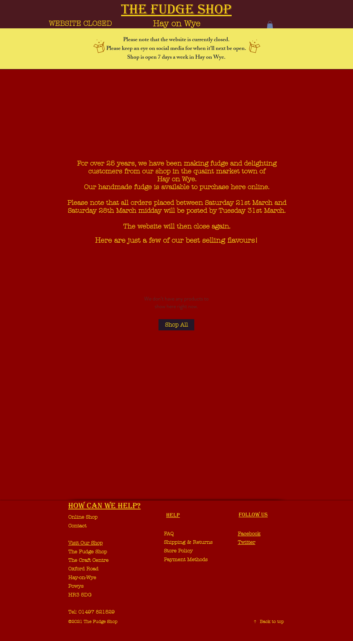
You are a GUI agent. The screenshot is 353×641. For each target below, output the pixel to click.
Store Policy (178, 551)
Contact (77, 526)
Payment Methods (186, 560)
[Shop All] (176, 324)
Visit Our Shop (85, 543)
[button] (270, 24)
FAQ (169, 534)
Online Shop (82, 517)
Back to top (272, 621)
